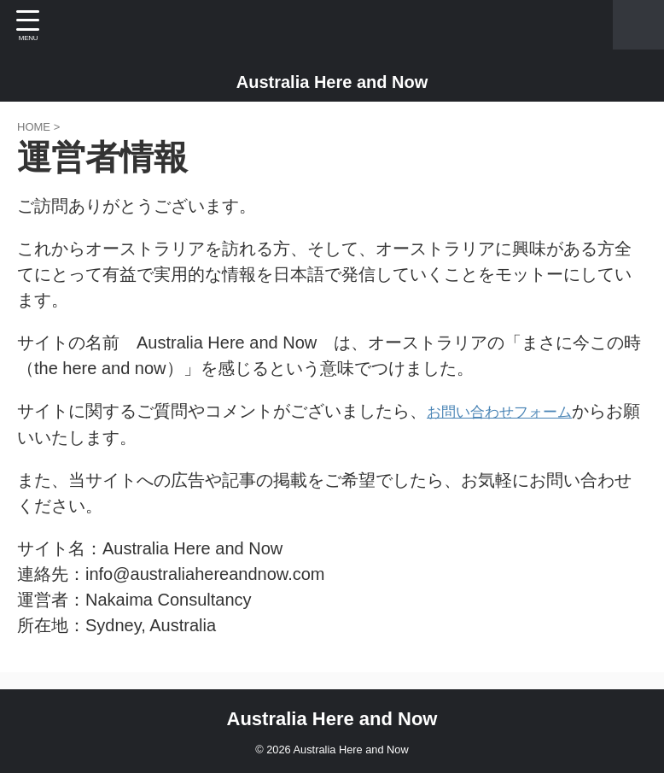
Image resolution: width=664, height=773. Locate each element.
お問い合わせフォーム (512, 410)
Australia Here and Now (332, 82)
